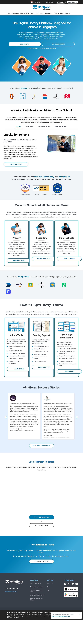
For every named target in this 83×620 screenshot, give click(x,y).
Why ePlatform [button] (13, 13)
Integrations (69, 371)
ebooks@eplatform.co (11, 591)
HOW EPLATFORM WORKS (41, 517)
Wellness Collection (61, 126)
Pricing (56, 13)
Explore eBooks (15, 164)
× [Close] (79, 614)
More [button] (67, 13)
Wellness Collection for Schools (36, 599)
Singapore (36, 2)
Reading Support (44, 367)
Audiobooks (29, 126)
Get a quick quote (58, 44)
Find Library (53, 48)
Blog (61, 13)
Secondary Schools (44, 258)
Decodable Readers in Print (37, 595)
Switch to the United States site (61, 616)
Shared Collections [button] (27, 13)
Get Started (60, 2)
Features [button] (39, 13)
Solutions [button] (48, 13)
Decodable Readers (44, 126)
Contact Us (49, 2)
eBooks (18, 127)
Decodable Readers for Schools (36, 591)
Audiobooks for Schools (36, 586)
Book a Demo (24, 44)
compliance (64, 177)
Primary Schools (19, 260)
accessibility (48, 177)
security (37, 177)
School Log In (72, 2)
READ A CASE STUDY (41, 525)
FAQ (48, 590)
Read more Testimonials (41, 445)
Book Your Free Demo (41, 561)
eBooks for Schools (35, 583)
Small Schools (69, 258)
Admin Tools (19, 369)
